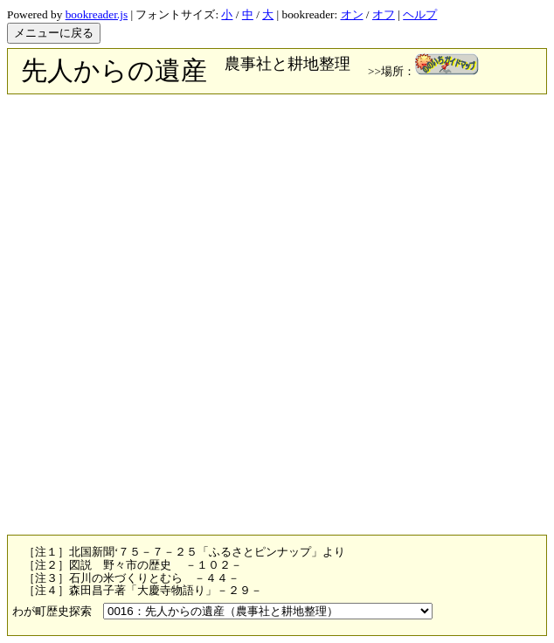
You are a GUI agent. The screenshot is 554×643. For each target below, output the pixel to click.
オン (352, 14)
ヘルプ (420, 14)
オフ (383, 14)
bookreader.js (97, 14)
